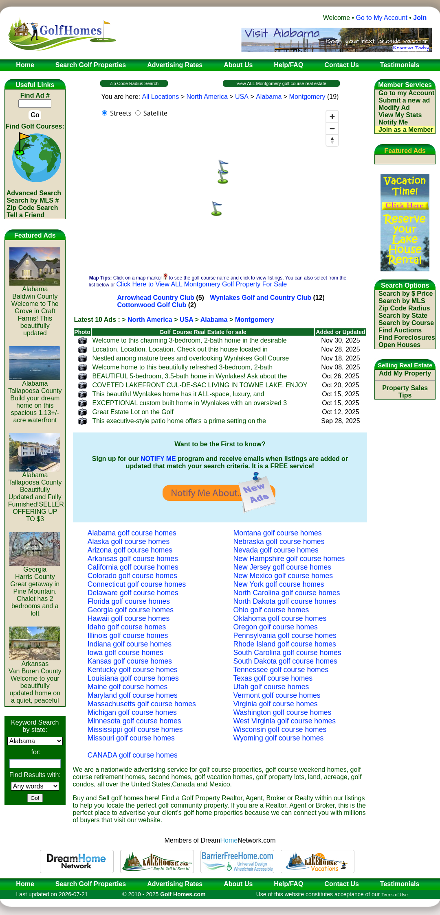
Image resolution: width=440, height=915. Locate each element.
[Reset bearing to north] (332, 140)
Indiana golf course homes (130, 644)
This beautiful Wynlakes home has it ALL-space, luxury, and (178, 394)
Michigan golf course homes (132, 712)
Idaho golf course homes (127, 627)
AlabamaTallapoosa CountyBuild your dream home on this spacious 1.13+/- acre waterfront (35, 399)
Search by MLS (401, 300)
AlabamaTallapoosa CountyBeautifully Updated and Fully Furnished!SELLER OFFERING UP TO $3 (36, 494)
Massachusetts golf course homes (142, 704)
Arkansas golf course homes (133, 559)
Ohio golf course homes (271, 610)
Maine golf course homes (128, 687)
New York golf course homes (278, 584)
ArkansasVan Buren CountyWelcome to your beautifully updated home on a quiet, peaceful (35, 679)
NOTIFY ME (158, 458)
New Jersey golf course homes (282, 567)
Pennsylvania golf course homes (285, 635)
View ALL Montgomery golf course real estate (281, 83)
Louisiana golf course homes (133, 678)
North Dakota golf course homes (284, 601)
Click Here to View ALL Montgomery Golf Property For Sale (201, 284)
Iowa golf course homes (125, 653)
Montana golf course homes (277, 533)
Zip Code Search (32, 207)
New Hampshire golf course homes (289, 559)
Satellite (155, 113)
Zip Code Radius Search (134, 83)
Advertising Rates (174, 883)
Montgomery (307, 96)
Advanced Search (34, 193)
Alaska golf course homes (128, 541)
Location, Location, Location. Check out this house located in (180, 349)
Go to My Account (381, 17)
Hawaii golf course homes (128, 618)
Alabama (269, 96)
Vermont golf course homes (277, 695)
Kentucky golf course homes (133, 670)
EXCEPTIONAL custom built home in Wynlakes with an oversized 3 (189, 403)
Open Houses (399, 344)
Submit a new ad (404, 100)
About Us (238, 883)
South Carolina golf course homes (287, 653)
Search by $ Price (405, 293)
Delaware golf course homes (133, 593)
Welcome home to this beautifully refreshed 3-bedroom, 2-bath (182, 367)
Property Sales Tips (405, 391)
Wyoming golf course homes (278, 738)
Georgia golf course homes (131, 610)
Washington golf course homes (282, 712)
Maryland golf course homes (133, 695)
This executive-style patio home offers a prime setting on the (179, 420)
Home (22, 883)
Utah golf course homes (271, 687)
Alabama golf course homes (132, 533)
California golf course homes (133, 567)
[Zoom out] (332, 128)
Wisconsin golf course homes (280, 729)
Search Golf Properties (90, 883)
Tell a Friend (25, 215)
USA (242, 96)
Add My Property (405, 373)
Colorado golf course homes (132, 576)
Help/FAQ (288, 883)
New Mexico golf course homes (283, 576)
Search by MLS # (33, 200)
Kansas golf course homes (130, 661)
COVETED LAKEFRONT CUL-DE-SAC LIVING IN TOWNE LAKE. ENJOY (199, 385)
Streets (120, 113)
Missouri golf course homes (131, 738)
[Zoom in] (332, 116)
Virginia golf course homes (275, 704)
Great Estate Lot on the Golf (132, 411)
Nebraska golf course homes (279, 541)
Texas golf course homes (273, 678)
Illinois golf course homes (128, 635)
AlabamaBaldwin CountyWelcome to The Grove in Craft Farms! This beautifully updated (34, 308)
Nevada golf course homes (276, 550)
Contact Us (341, 883)
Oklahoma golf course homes (280, 618)
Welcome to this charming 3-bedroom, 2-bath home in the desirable (189, 340)
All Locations (160, 96)
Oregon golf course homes (275, 627)
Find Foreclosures (406, 337)
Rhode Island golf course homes (284, 644)
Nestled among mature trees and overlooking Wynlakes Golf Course (190, 358)
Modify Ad (394, 107)
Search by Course (406, 322)
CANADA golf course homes (133, 755)
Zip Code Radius (404, 308)
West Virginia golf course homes (284, 721)
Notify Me (393, 122)
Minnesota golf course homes (134, 721)
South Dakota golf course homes (285, 661)
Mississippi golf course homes (135, 729)
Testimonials (400, 883)
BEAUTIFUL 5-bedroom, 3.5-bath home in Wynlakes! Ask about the (189, 376)
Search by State (402, 315)
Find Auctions (400, 330)
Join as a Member (405, 129)
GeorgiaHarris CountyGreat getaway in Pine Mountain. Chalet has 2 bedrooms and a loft (34, 588)
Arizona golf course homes (130, 550)
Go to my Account (406, 93)
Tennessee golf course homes (281, 670)
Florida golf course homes (129, 601)
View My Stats (400, 114)
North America (206, 96)
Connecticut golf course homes (137, 584)
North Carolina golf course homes (286, 593)
